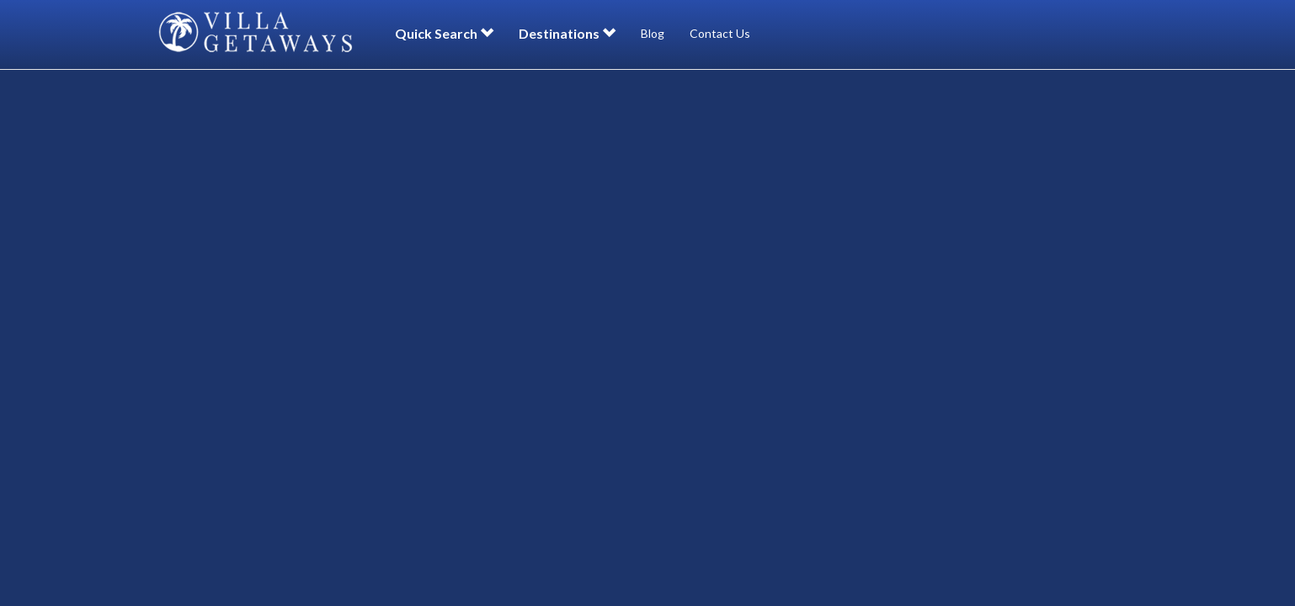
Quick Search (444, 33)
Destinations (567, 33)
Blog (652, 33)
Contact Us (720, 33)
